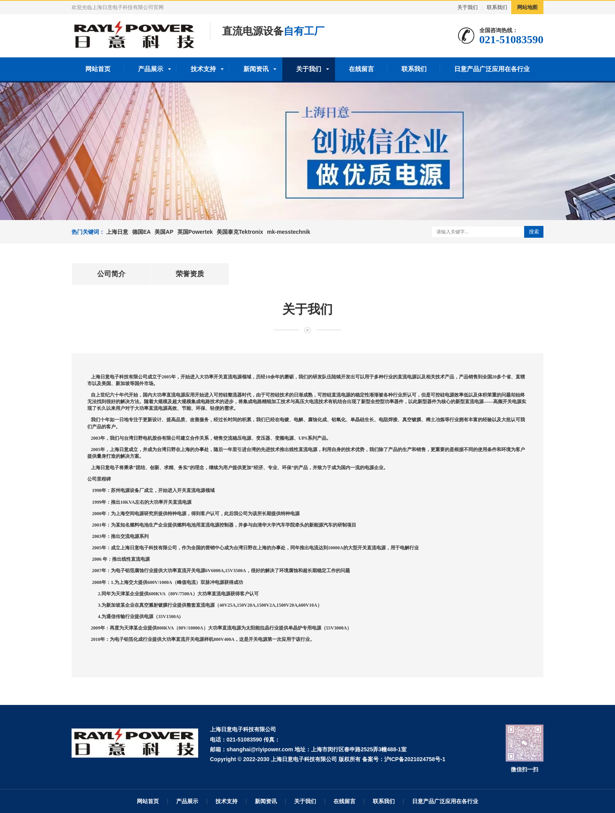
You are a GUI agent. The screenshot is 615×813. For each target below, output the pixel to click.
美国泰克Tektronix (240, 232)
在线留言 (361, 69)
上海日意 (117, 232)
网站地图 (527, 7)
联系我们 (497, 7)
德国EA (141, 232)
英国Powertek (195, 232)
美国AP (164, 232)
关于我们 (467, 7)
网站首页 (97, 69)
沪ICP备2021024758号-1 (415, 759)
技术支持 (203, 69)
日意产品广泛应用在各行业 (492, 69)
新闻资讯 (256, 69)
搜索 (534, 232)
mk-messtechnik (288, 232)
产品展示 (150, 69)
